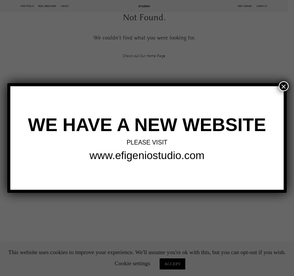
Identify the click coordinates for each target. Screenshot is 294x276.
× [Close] (283, 86)
